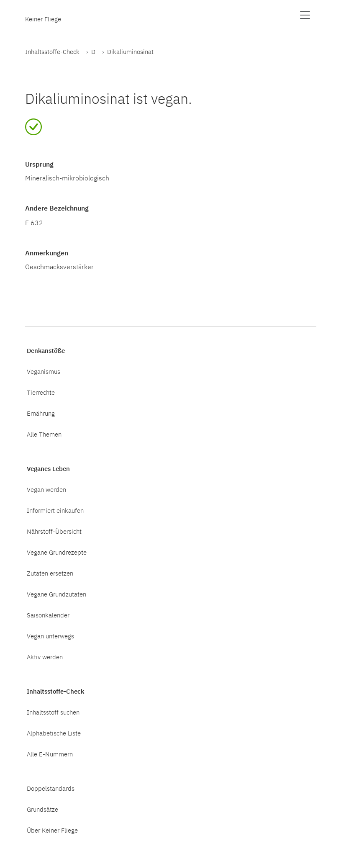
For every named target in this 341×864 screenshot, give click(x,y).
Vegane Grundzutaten (56, 594)
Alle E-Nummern (50, 754)
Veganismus (43, 371)
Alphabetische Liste (54, 733)
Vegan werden (46, 489)
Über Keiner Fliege (52, 830)
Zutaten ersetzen (50, 573)
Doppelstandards (50, 788)
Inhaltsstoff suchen (53, 712)
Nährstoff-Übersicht (54, 531)
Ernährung (41, 413)
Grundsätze (42, 809)
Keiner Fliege (43, 19)
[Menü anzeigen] (305, 15)
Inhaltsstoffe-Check (52, 51)
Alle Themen (44, 434)
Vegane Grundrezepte (57, 552)
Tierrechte (41, 392)
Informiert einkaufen (55, 510)
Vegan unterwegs (50, 636)
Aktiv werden (45, 657)
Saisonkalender (48, 615)
